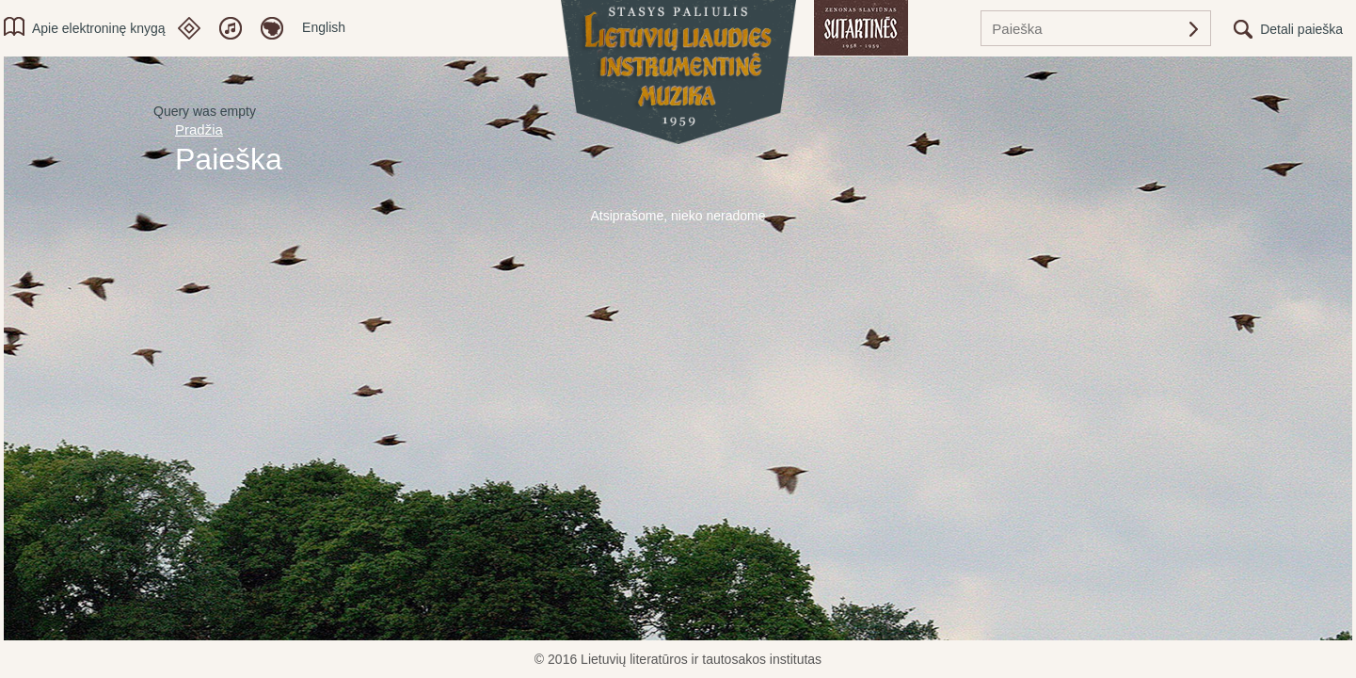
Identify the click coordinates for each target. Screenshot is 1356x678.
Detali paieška (1301, 29)
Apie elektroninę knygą (99, 28)
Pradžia (199, 129)
